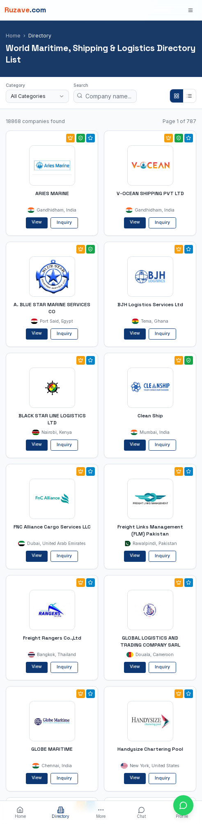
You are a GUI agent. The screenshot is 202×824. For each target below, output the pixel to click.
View (37, 222)
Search (80, 85)
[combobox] (37, 96)
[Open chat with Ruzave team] (183, 805)
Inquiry (64, 222)
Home (13, 36)
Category (15, 85)
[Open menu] (191, 10)
